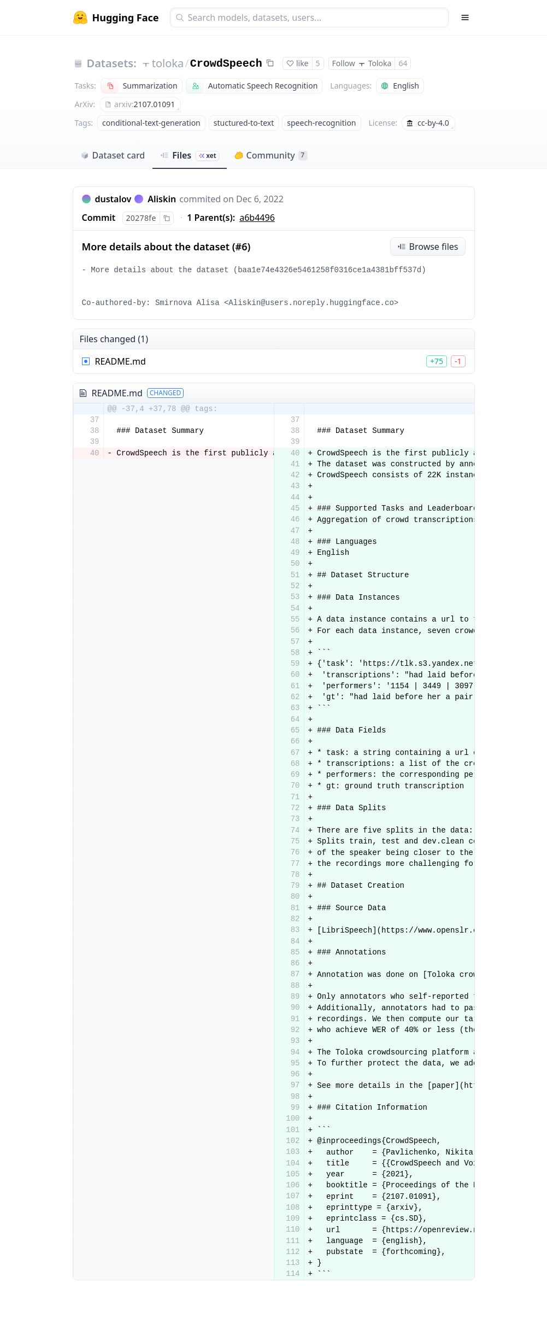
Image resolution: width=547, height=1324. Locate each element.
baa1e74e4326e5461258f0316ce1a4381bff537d (329, 270)
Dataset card (112, 155)
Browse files (427, 247)
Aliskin (162, 199)
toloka (168, 63)
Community (270, 155)
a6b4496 (257, 218)
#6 (242, 246)
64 (402, 63)
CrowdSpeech (226, 63)
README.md (120, 361)
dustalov (113, 199)
